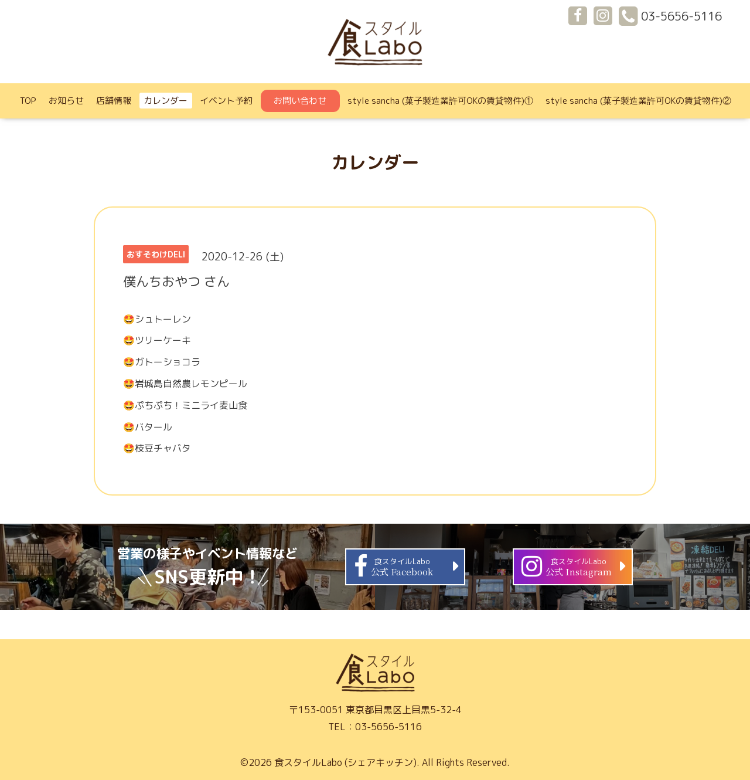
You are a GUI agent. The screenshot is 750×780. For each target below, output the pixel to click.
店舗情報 (113, 100)
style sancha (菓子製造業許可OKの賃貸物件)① (440, 100)
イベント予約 (226, 100)
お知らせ (66, 100)
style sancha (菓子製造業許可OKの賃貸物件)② (638, 100)
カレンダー (166, 100)
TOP (28, 100)
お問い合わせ (300, 100)
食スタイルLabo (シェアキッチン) (345, 762)
